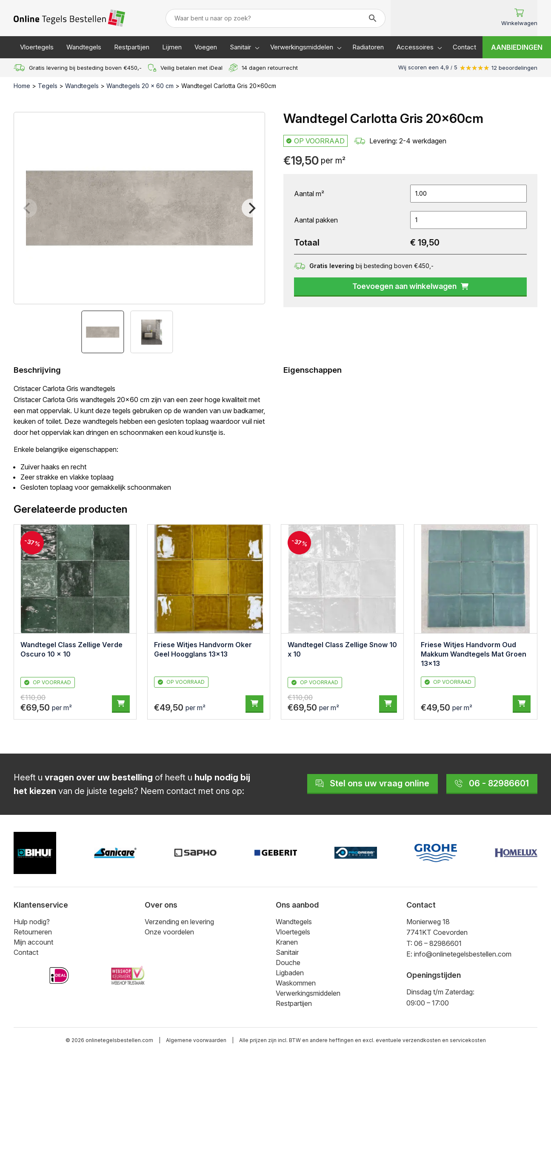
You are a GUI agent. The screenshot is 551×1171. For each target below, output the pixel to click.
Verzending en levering (179, 921)
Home (22, 85)
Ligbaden (290, 972)
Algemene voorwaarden (196, 1040)
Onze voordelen (169, 932)
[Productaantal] (468, 220)
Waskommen (296, 983)
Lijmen (172, 47)
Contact (464, 47)
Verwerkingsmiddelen (301, 47)
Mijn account (33, 942)
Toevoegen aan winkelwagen (410, 286)
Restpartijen (131, 47)
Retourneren (33, 932)
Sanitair (240, 47)
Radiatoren (368, 47)
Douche (288, 962)
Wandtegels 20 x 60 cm (140, 85)
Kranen (287, 942)
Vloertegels (37, 47)
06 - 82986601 (492, 783)
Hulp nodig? (32, 921)
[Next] (251, 208)
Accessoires (415, 47)
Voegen (205, 47)
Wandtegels (83, 47)
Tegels (47, 85)
